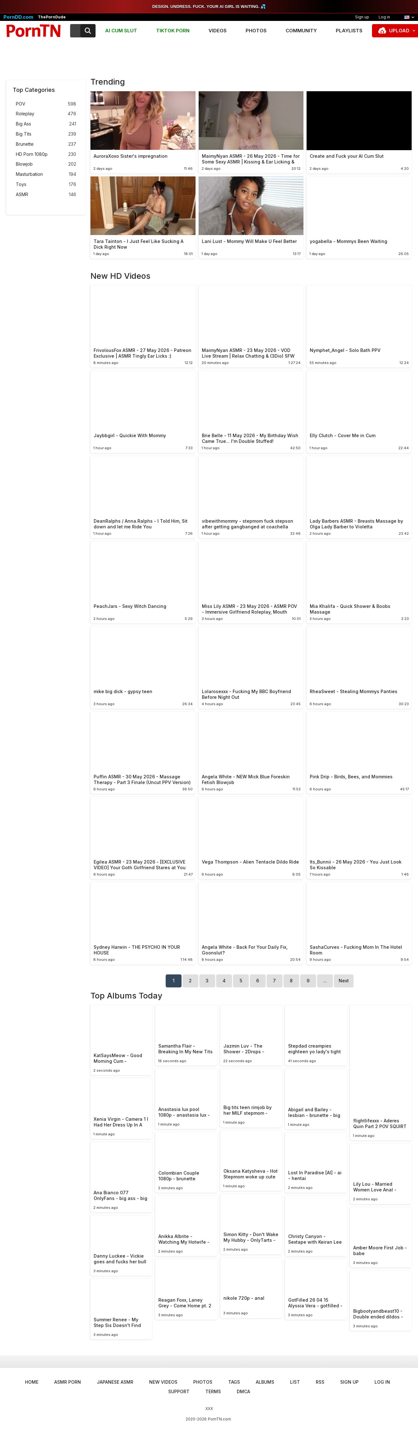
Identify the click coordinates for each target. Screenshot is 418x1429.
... (325, 980)
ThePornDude (52, 17)
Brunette (46, 144)
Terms (213, 1391)
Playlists (349, 31)
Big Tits (46, 134)
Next (344, 980)
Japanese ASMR (115, 1382)
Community (301, 31)
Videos (218, 31)
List (295, 1382)
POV (46, 104)
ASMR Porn (67, 1382)
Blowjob (46, 164)
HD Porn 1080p (46, 154)
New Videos (163, 1382)
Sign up (362, 17)
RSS (320, 1382)
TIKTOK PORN (172, 31)
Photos (256, 31)
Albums (265, 1382)
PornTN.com (219, 1419)
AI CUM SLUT (121, 31)
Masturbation (46, 174)
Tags (234, 1382)
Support (178, 1391)
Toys (46, 184)
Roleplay (46, 114)
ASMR (46, 194)
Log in (384, 17)
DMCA (243, 1391)
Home (31, 1382)
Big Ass (46, 124)
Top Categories (34, 89)
